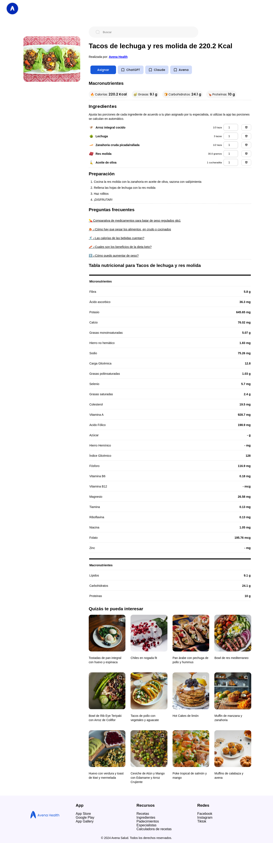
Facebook (204, 813)
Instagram (204, 817)
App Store (83, 813)
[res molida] (231, 153)
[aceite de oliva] (231, 162)
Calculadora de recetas (154, 829)
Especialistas (146, 825)
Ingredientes (145, 817)
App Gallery (85, 821)
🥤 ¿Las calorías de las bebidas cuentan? (116, 238)
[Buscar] (147, 32)
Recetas (142, 813)
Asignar (103, 70)
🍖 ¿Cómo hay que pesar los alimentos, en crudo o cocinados (130, 229)
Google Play (85, 817)
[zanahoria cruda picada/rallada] (231, 144)
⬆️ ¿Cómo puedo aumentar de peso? (114, 255)
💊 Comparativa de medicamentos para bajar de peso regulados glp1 (135, 220)
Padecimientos (147, 821)
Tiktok (201, 821)
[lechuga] (231, 136)
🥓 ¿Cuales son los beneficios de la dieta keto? (120, 247)
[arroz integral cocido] (231, 127)
